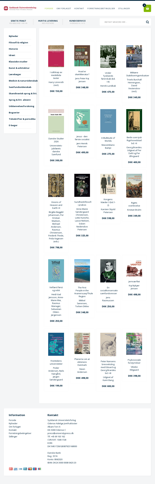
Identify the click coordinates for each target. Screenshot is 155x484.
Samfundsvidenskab (20, 87)
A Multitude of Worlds (108, 139)
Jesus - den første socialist (82, 138)
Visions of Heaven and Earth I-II (56, 205)
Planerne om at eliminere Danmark (82, 362)
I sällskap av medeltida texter (56, 75)
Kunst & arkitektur (19, 67)
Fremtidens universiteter (56, 362)
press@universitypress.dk (61, 433)
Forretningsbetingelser (101, 8)
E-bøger (13, 125)
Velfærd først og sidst (56, 289)
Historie (13, 48)
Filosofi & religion (18, 42)
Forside (49, 8)
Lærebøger (15, 74)
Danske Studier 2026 (56, 140)
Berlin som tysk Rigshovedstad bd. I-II (134, 140)
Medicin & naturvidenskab (20, 80)
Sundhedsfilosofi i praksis (82, 203)
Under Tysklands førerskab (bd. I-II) (108, 77)
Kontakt (79, 8)
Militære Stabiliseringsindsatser (134, 74)
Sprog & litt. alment (20, 99)
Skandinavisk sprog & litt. (20, 93)
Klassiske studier (18, 61)
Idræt (12, 55)
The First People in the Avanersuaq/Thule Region (82, 292)
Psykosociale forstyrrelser (134, 361)
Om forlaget (64, 8)
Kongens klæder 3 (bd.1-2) (108, 202)
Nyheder (13, 36)
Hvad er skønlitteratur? (82, 73)
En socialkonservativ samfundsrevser (108, 290)
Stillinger (124, 8)
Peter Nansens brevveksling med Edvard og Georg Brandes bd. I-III (108, 367)
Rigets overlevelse (134, 204)
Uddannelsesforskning (20, 106)
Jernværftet (134, 281)
